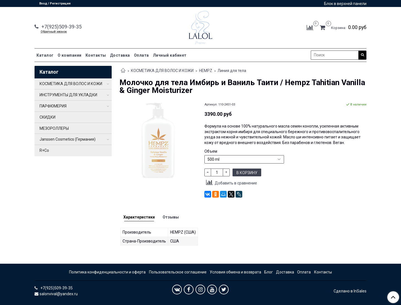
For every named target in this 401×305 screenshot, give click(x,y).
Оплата (141, 55)
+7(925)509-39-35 (61, 27)
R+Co (44, 150)
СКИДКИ (47, 117)
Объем (210, 151)
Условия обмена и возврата (235, 272)
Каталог (45, 55)
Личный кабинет (170, 55)
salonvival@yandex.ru (59, 294)
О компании (70, 55)
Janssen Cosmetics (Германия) (68, 139)
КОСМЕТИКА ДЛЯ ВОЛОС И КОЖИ (162, 70)
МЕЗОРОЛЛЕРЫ (54, 128)
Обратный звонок (54, 31)
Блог (268, 272)
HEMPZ (205, 70)
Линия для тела (231, 70)
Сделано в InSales (350, 291)
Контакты (95, 55)
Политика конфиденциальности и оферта (107, 272)
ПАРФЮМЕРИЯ (53, 106)
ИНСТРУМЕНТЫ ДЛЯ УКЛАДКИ (68, 95)
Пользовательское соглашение (178, 272)
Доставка (120, 55)
